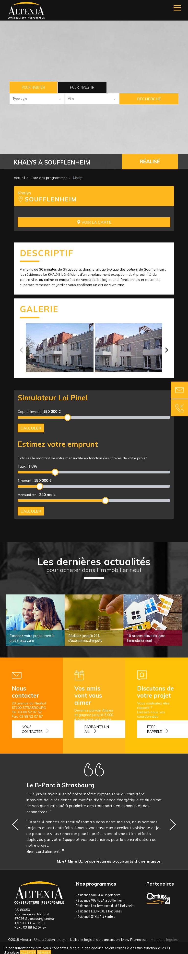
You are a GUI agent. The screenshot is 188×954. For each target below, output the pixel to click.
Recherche (149, 98)
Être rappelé (154, 729)
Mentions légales (164, 939)
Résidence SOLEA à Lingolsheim (98, 895)
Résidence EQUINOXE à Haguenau (99, 911)
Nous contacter (32, 729)
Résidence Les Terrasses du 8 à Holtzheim (105, 906)
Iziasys (61, 939)
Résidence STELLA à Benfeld (95, 917)
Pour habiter (33, 87)
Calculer (31, 428)
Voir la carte (94, 222)
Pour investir (82, 87)
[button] (37, 98)
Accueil (19, 177)
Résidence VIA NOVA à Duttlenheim (100, 900)
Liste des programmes (49, 177)
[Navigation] (177, 7)
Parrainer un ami (96, 729)
